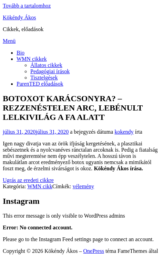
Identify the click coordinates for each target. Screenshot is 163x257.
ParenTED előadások (40, 84)
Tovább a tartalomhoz (27, 6)
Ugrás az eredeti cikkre (28, 180)
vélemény (83, 186)
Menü (9, 41)
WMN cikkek (32, 59)
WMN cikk (39, 186)
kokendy (123, 132)
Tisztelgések (44, 77)
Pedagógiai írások (50, 71)
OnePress (93, 251)
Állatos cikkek (46, 65)
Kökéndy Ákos (19, 17)
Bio (20, 53)
